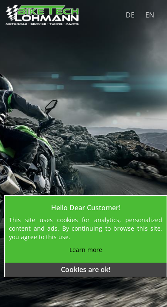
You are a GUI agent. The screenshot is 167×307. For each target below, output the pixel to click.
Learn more (85, 250)
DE (130, 15)
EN (149, 15)
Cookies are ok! (85, 269)
